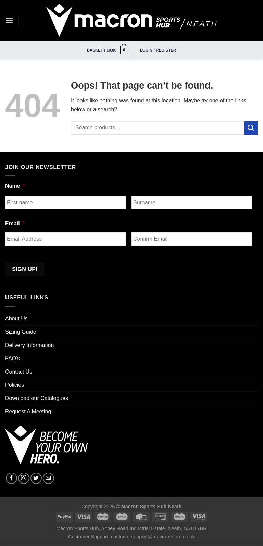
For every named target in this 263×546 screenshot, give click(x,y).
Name (15, 186)
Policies (14, 385)
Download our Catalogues (36, 398)
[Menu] (9, 20)
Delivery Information (29, 345)
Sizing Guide (20, 332)
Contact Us (18, 372)
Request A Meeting (28, 411)
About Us (16, 318)
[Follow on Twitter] (36, 478)
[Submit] (251, 128)
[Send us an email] (48, 478)
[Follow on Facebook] (11, 478)
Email (15, 223)
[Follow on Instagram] (23, 478)
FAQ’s (12, 358)
